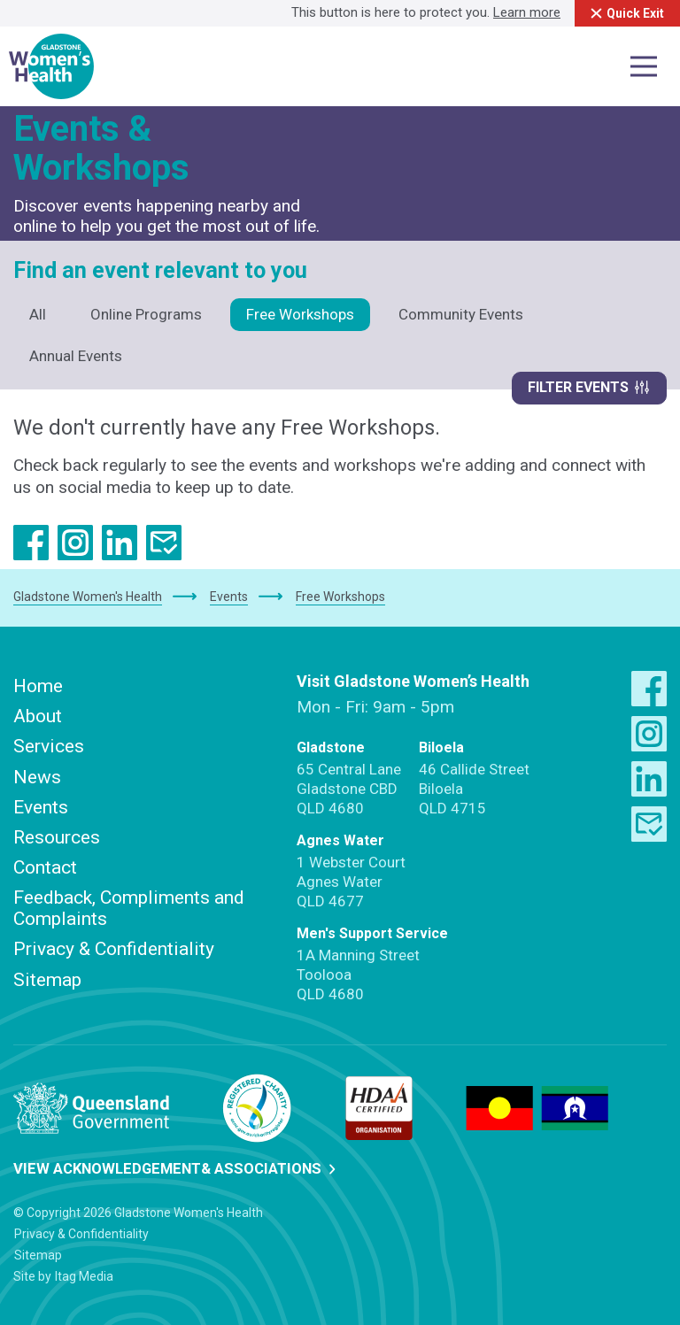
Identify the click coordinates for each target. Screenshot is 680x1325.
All (37, 314)
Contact (45, 865)
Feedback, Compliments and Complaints (128, 906)
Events (40, 805)
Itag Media (84, 1274)
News (37, 775)
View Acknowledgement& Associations (178, 1167)
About (37, 715)
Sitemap (47, 978)
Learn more (514, 12)
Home (38, 684)
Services (48, 745)
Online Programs (146, 314)
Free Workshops (300, 314)
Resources (56, 835)
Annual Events (75, 356)
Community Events (460, 314)
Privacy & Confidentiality (113, 948)
